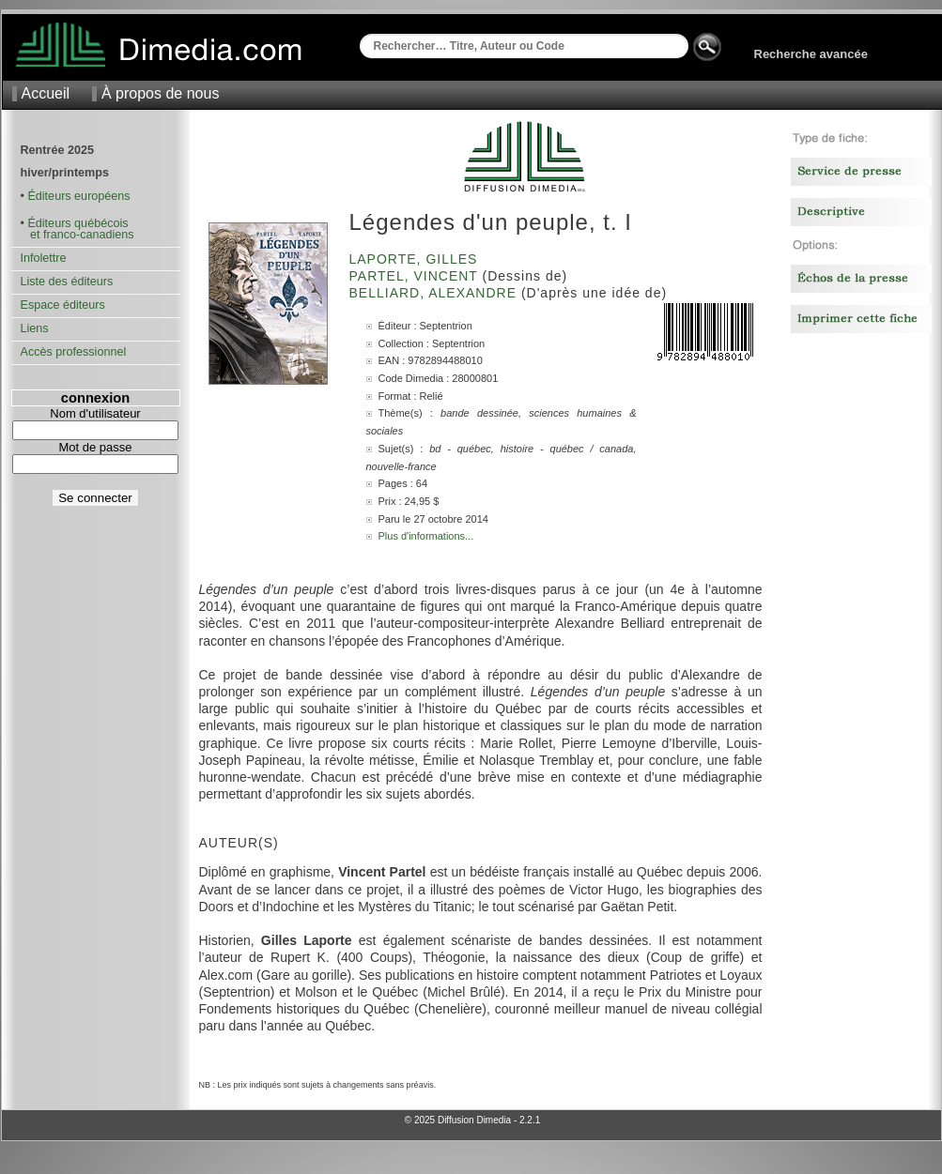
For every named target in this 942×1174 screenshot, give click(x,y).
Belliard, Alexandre (435, 292)
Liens (35, 328)
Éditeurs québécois (77, 223)
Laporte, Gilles (416, 259)
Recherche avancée (811, 54)
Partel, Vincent (416, 275)
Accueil (46, 93)
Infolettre (44, 258)
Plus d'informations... (426, 535)
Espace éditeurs (63, 305)
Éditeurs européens (78, 196)
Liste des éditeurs (67, 281)
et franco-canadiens (77, 234)
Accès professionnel (74, 351)
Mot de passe (94, 447)
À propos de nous (160, 93)
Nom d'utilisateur (95, 413)
